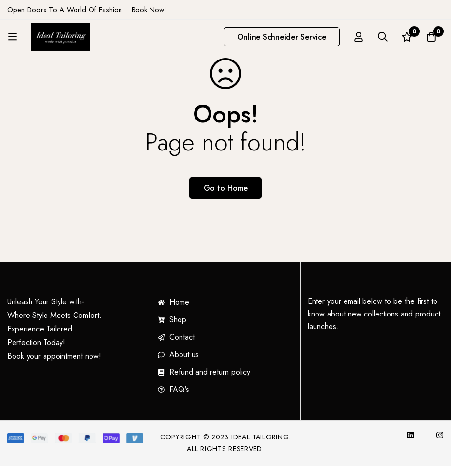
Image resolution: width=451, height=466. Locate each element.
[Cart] (431, 36)
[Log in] (358, 36)
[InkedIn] (411, 435)
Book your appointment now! (54, 356)
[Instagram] (440, 435)
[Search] (383, 36)
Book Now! (149, 9)
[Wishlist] (407, 36)
